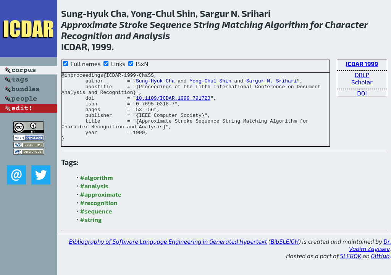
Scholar (361, 82)
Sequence (170, 24)
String (207, 24)
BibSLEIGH (285, 255)
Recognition (87, 35)
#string (91, 233)
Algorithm (287, 24)
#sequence (96, 224)
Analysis (151, 35)
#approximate (100, 208)
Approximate (89, 24)
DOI (362, 93)
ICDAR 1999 (362, 63)
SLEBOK (350, 269)
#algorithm (96, 191)
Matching (242, 24)
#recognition (99, 216)
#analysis (94, 199)
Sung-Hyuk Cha (155, 82)
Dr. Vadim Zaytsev (370, 258)
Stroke (133, 24)
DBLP (362, 74)
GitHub (380, 269)
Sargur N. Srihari (271, 82)
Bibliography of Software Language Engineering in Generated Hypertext (168, 255)
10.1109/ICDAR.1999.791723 (173, 103)
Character (346, 24)
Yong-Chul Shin (210, 82)
